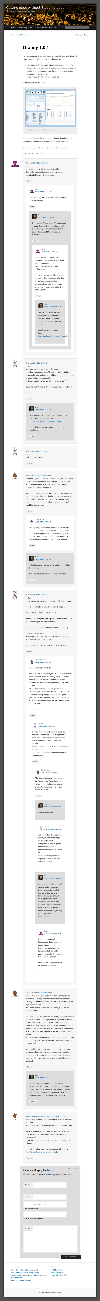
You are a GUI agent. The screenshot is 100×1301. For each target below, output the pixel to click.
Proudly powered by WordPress (50, 1292)
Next (86, 35)
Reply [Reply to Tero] (35, 241)
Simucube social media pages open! (24, 1270)
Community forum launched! (21, 1280)
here (42, 83)
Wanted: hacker (16, 1278)
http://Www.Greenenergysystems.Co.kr (42, 1152)
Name (28, 1185)
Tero (27, 35)
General (41, 148)
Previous (79, 35)
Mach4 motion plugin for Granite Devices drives (28, 1275)
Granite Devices (57, 1272)
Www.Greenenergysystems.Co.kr (37, 1116)
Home (13, 28)
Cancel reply (73, 1168)
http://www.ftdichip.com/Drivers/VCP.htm (45, 421)
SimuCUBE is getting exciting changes (25, 1272)
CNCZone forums (57, 1270)
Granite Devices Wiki (59, 1275)
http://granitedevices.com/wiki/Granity (53, 336)
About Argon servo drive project (46, 28)
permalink (63, 148)
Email (28, 1197)
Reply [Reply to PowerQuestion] (29, 511)
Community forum (25, 28)
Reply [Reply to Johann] (29, 181)
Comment (28, 1228)
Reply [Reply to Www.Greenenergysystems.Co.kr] (29, 1158)
